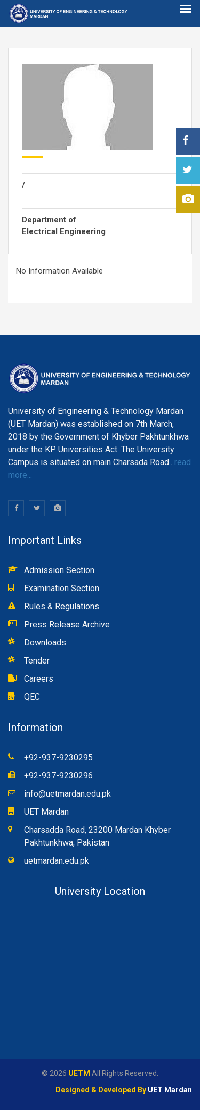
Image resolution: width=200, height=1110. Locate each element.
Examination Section (61, 588)
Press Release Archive (67, 624)
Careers (38, 679)
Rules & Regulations (61, 606)
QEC (32, 697)
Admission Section (59, 570)
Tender (37, 661)
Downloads (45, 642)
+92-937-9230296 (58, 776)
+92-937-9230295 (58, 757)
